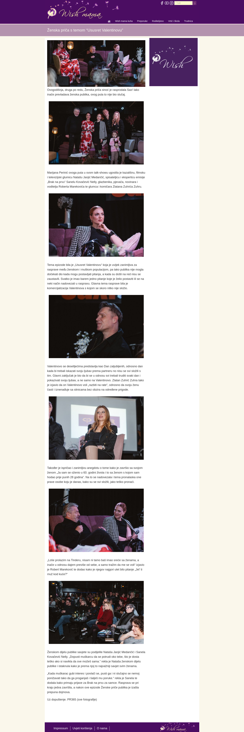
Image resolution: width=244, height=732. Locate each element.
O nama (102, 728)
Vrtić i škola (174, 21)
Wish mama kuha (124, 21)
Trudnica (188, 21)
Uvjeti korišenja (82, 728)
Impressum (61, 728)
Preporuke (142, 21)
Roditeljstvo (158, 21)
